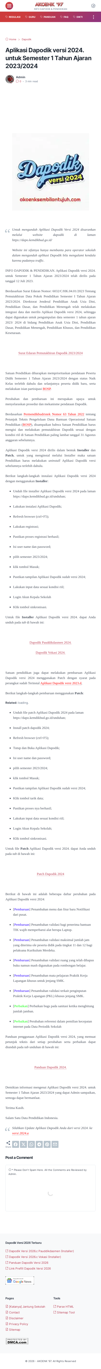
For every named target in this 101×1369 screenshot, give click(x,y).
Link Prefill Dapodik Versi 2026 (28, 1268)
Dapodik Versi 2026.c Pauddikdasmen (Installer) (39, 1251)
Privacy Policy (16, 1324)
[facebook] (15, 1144)
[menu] (9, 6)
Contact (12, 1312)
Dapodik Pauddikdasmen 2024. (51, 642)
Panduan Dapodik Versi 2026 (26, 1263)
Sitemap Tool (64, 1312)
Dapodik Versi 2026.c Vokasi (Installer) (33, 1257)
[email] (55, 1144)
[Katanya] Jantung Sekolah (25, 1306)
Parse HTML (63, 1306)
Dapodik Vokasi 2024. (50, 652)
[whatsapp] (31, 1144)
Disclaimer (14, 1318)
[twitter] (23, 1144)
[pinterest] (47, 1144)
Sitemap (12, 1329)
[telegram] (39, 1144)
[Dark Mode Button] (93, 5)
